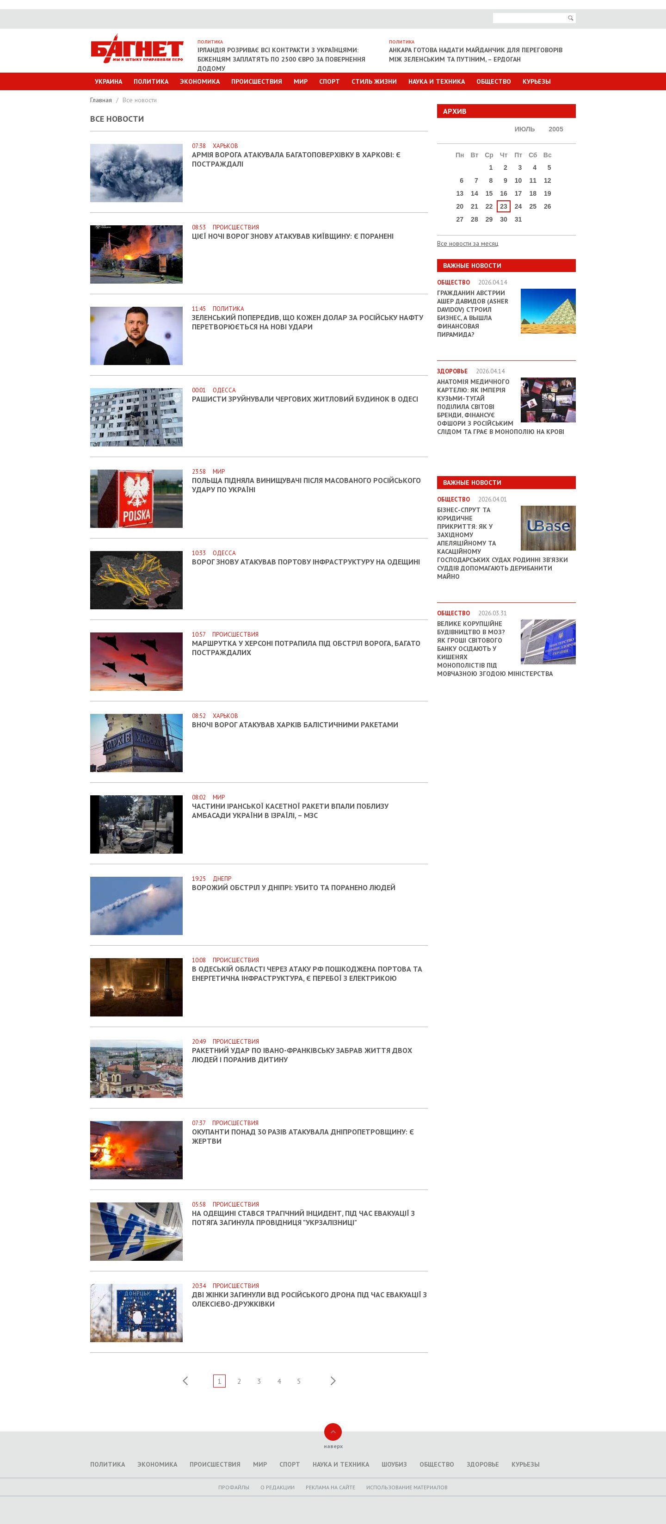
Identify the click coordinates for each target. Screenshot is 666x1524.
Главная (102, 100)
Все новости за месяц (468, 243)
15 (489, 193)
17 (518, 193)
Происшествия (256, 81)
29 (489, 219)
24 (518, 206)
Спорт (329, 81)
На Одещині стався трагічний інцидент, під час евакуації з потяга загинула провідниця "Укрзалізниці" (303, 1217)
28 (474, 219)
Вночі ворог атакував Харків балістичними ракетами (295, 724)
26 (547, 206)
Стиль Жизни (374, 81)
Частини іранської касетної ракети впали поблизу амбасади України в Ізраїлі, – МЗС (290, 810)
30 (503, 219)
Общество (493, 81)
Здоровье (483, 1464)
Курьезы (537, 81)
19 (547, 193)
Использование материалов (407, 1487)
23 (503, 206)
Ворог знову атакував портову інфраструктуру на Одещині (306, 561)
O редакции (277, 1487)
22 (489, 206)
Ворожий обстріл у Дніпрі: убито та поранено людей (293, 887)
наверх (333, 1446)
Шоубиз (394, 1464)
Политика (151, 81)
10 (518, 180)
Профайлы (233, 1487)
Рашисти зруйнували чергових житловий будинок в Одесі (305, 398)
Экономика (200, 81)
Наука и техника (436, 81)
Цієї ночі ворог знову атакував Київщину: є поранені (293, 236)
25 (532, 206)
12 (547, 180)
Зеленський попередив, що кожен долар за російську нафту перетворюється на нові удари (307, 322)
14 (474, 193)
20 (460, 206)
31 (518, 219)
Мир (301, 81)
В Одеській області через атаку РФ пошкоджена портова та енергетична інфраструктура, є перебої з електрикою (307, 973)
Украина (108, 81)
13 (460, 193)
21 (474, 206)
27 (460, 219)
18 (532, 193)
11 (532, 180)
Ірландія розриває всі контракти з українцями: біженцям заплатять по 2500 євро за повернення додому (281, 59)
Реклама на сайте (330, 1487)
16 (503, 193)
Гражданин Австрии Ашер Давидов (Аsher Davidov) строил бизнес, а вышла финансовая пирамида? (472, 314)
